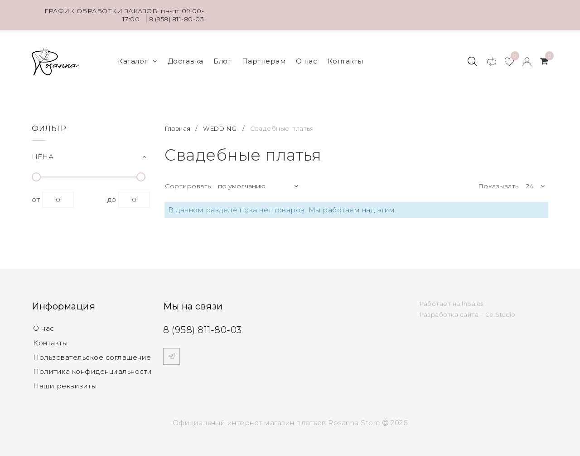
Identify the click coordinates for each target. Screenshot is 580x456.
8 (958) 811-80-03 (175, 19)
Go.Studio (501, 310)
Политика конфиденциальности (92, 368)
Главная (178, 125)
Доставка (185, 59)
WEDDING (222, 125)
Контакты (345, 59)
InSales (473, 300)
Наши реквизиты (65, 382)
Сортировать (188, 182)
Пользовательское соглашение (92, 353)
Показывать (498, 182)
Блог (222, 59)
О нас (307, 59)
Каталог (137, 59)
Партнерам (264, 59)
